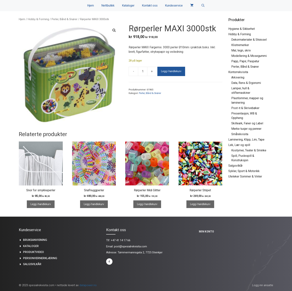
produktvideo (33, 252)
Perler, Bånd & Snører (64, 19)
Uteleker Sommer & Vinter (245, 176)
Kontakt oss (150, 5)
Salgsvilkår (235, 165)
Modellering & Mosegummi (249, 56)
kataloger (31, 246)
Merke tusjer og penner (246, 128)
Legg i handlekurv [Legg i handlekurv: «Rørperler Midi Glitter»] (147, 204)
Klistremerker (240, 45)
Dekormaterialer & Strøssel (249, 39)
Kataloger (128, 5)
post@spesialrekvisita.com (130, 246)
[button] (114, 30)
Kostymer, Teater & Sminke (248, 150)
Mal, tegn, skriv (241, 50)
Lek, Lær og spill (239, 145)
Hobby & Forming (38, 19)
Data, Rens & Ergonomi (246, 83)
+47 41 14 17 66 (120, 240)
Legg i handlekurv (171, 71)
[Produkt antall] (142, 71)
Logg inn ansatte (262, 285)
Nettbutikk (108, 5)
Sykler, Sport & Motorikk (244, 171)
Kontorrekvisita (238, 72)
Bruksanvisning (35, 240)
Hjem (90, 5)
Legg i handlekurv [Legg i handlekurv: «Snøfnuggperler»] (94, 204)
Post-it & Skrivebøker (245, 108)
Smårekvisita (239, 134)
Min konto (206, 231)
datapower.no (88, 285)
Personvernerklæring (40, 258)
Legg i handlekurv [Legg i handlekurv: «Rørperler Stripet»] (200, 204)
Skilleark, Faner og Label (247, 123)
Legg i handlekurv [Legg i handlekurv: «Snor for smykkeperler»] (41, 204)
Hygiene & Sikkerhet (241, 29)
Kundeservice (174, 5)
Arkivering (237, 77)
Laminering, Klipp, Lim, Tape (246, 139)
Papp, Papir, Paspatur (245, 61)
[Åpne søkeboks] (203, 5)
